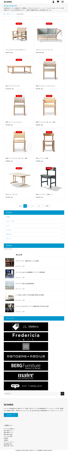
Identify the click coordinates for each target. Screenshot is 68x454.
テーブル (8, 230)
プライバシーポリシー (9, 442)
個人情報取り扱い (8, 444)
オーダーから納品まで (9, 428)
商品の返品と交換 (8, 434)
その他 (8, 217)
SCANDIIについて (11, 415)
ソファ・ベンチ (10, 221)
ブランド (8, 238)
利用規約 (6, 438)
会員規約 (6, 440)
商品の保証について (8, 432)
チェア (8, 225)
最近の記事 (19, 255)
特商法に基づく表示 (8, 445)
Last (47, 206)
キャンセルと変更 (8, 436)
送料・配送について (8, 430)
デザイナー (9, 234)
